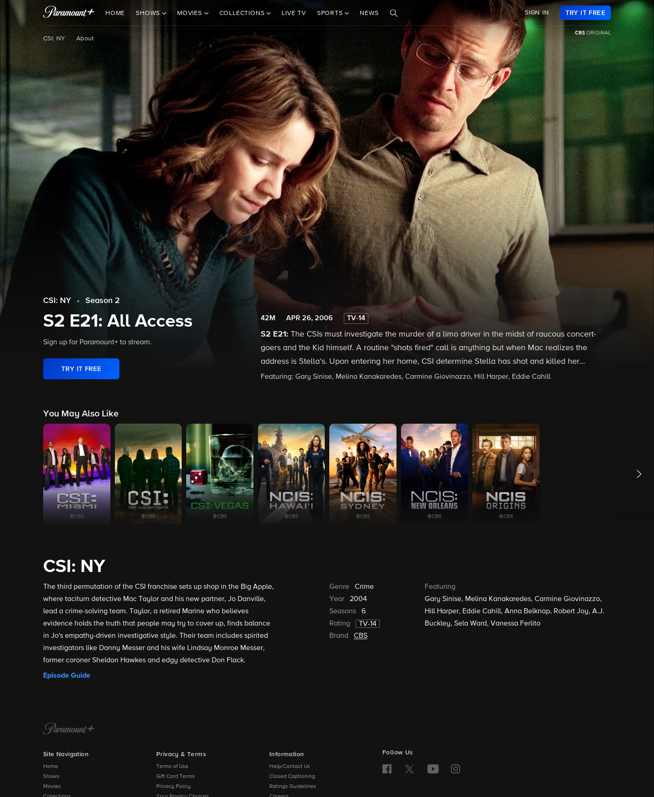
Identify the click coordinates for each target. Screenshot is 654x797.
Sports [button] (331, 13)
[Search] (394, 13)
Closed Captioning (292, 776)
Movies (52, 786)
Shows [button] (149, 13)
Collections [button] (243, 13)
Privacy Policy (173, 786)
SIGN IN (537, 13)
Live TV (294, 13)
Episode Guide (66, 675)
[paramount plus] (68, 13)
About (85, 38)
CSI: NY (54, 38)
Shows (51, 776)
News (369, 13)
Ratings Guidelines (292, 786)
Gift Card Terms (175, 776)
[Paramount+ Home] (68, 729)
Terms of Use (172, 766)
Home (115, 13)
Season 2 (102, 301)
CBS (360, 636)
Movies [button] (190, 13)
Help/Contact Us (289, 766)
